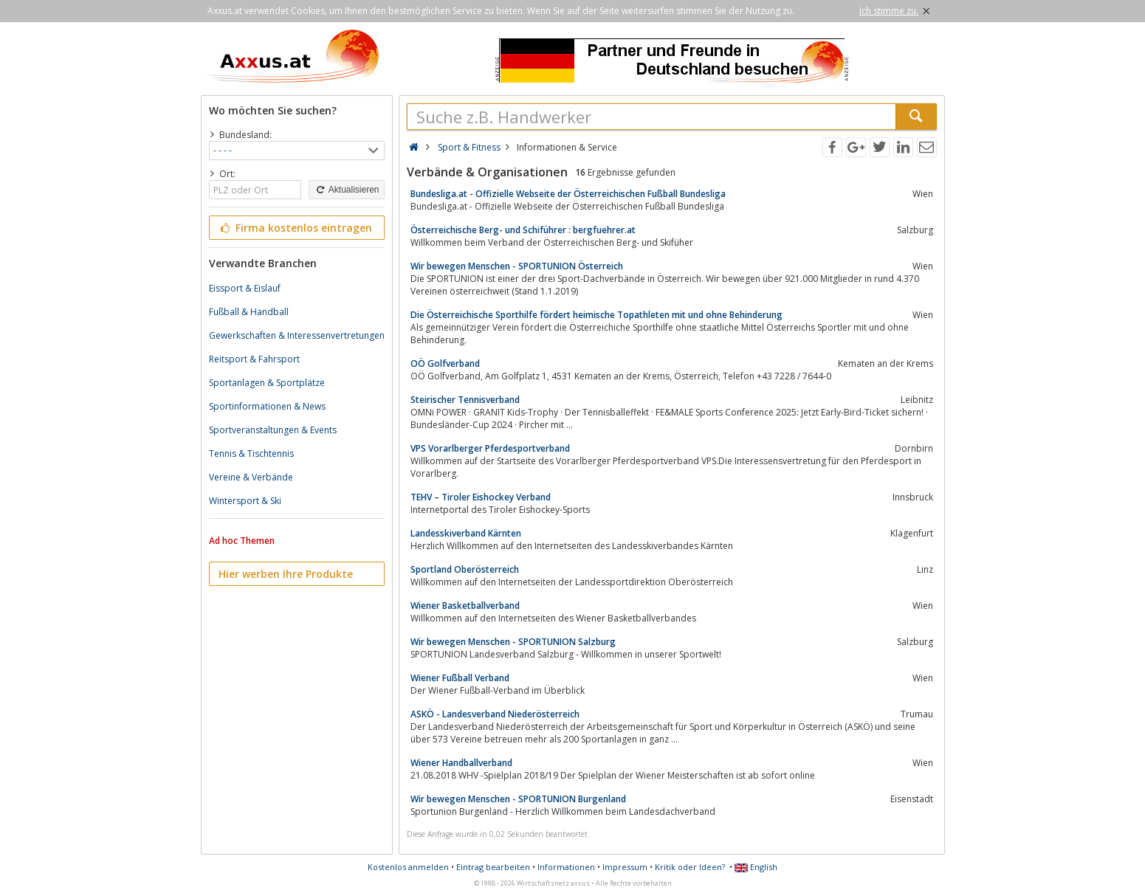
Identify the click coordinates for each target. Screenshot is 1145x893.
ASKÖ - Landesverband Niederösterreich (495, 714)
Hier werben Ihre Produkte (286, 574)
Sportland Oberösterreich (464, 569)
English (756, 866)
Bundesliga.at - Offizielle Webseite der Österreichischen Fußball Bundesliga (568, 193)
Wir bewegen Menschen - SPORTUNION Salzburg (513, 641)
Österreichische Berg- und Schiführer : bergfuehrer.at (523, 230)
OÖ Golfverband (445, 363)
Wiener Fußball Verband (459, 678)
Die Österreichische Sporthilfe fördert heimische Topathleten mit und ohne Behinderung (596, 314)
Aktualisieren (346, 190)
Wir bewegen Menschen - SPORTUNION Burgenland (518, 799)
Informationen (566, 866)
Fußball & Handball (249, 312)
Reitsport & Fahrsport (254, 359)
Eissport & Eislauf (245, 288)
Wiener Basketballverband (465, 605)
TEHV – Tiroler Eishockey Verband (480, 497)
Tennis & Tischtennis (251, 453)
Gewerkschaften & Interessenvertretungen (297, 335)
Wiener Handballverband (461, 762)
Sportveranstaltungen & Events (273, 430)
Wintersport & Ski (245, 500)
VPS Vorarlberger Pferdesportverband (490, 448)
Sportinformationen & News (267, 406)
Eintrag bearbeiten (493, 866)
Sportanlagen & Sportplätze (267, 382)
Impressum (624, 866)
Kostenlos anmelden (408, 866)
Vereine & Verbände (251, 477)
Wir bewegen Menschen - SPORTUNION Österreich (516, 266)
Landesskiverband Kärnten (465, 533)
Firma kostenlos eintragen (296, 228)
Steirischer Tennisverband (465, 399)
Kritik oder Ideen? (690, 866)
